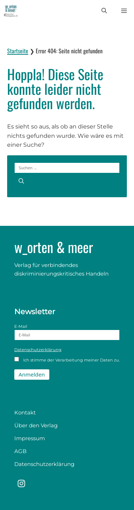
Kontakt (25, 412)
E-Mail (67, 332)
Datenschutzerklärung (37, 349)
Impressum (29, 438)
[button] (104, 11)
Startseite (17, 51)
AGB (20, 451)
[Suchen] (21, 180)
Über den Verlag (36, 425)
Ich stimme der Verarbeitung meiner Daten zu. (67, 360)
